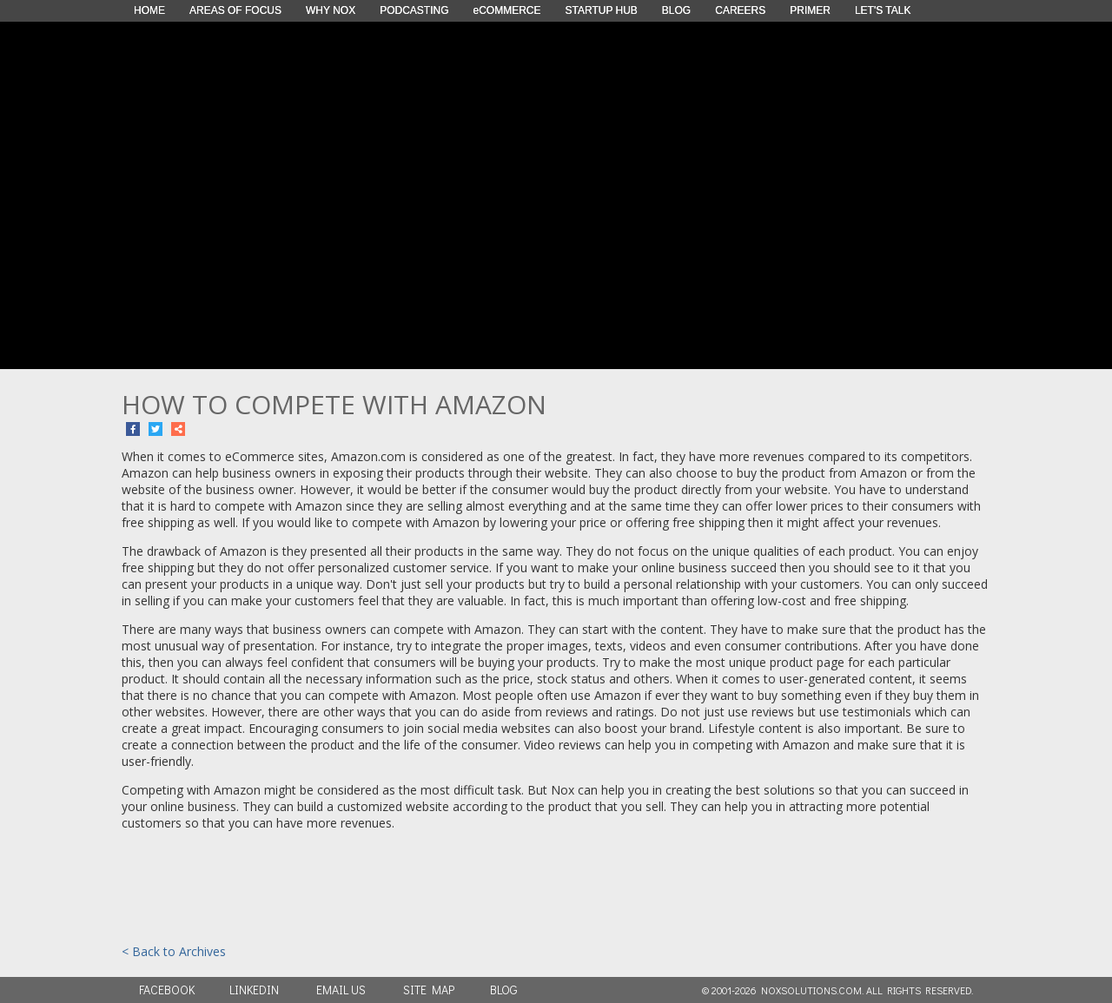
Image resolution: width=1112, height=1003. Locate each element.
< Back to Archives (174, 951)
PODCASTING (414, 10)
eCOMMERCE (506, 10)
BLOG (676, 10)
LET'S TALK (883, 10)
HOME (149, 10)
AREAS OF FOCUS (235, 10)
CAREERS (740, 10)
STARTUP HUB (602, 10)
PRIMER (810, 10)
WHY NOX (330, 10)
